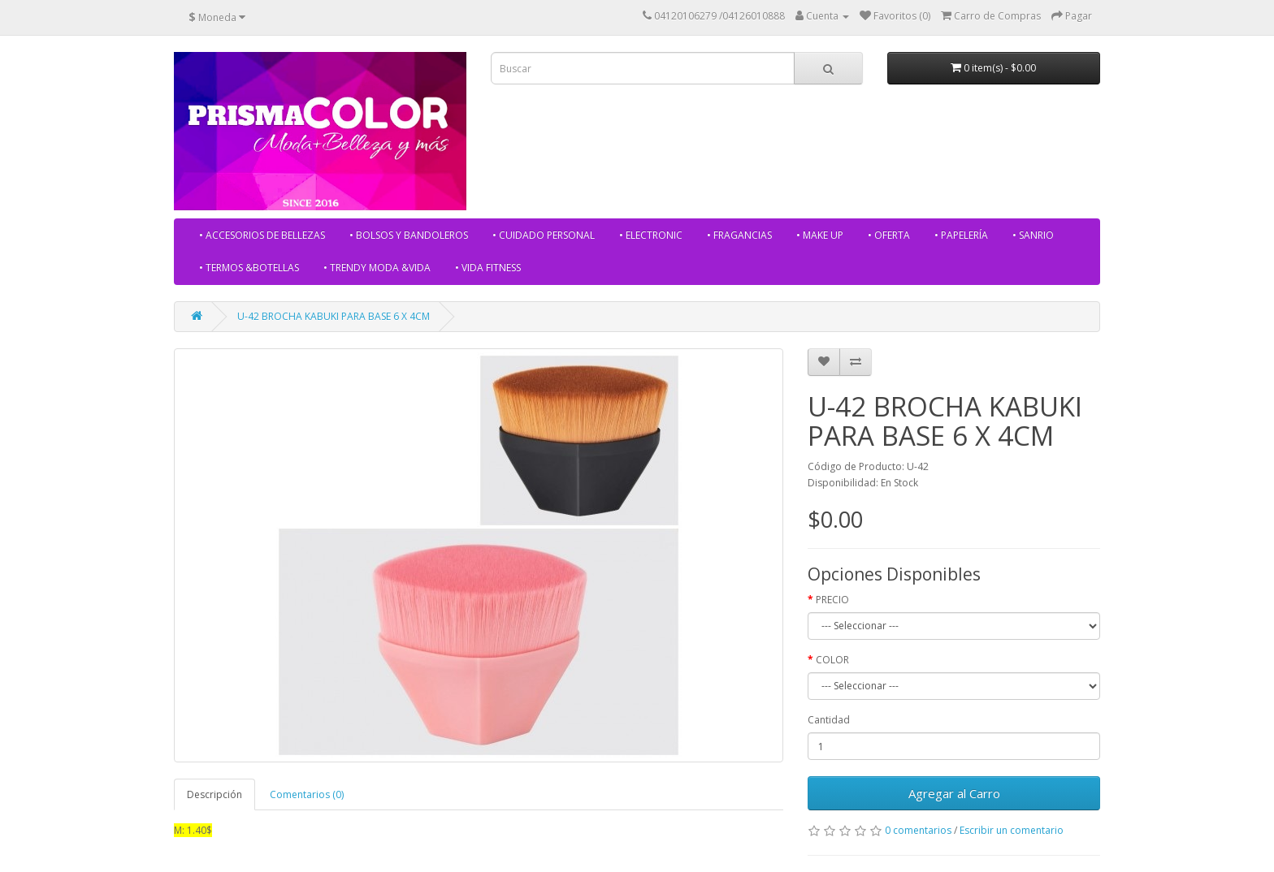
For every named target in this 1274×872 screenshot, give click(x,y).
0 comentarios (918, 830)
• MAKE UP (819, 235)
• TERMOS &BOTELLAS (249, 267)
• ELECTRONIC (650, 235)
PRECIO (832, 600)
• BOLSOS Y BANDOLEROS (408, 235)
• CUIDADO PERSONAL (543, 235)
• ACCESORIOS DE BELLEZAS (262, 235)
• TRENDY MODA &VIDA (377, 267)
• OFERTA (889, 235)
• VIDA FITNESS (488, 267)
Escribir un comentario (1012, 830)
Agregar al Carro (954, 793)
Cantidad (829, 720)
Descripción (214, 794)
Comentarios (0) (307, 794)
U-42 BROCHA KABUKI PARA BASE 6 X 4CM (333, 316)
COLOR (832, 660)
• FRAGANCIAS (739, 235)
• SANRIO (1033, 235)
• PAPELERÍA (961, 235)
